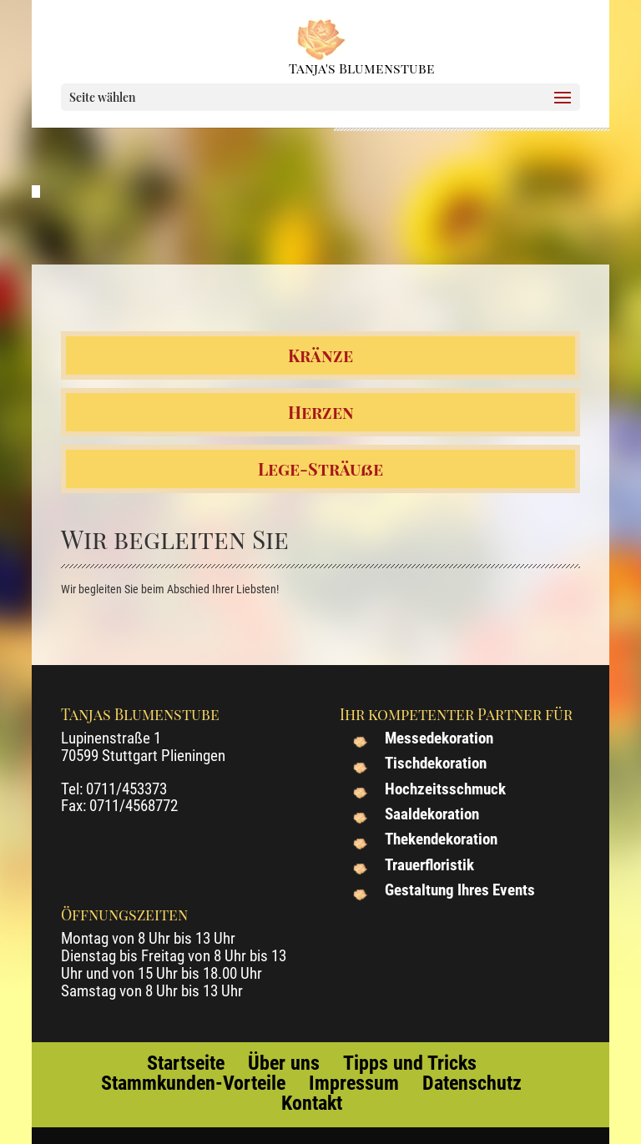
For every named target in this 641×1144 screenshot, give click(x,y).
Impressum (354, 1083)
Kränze (320, 355)
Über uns (284, 1063)
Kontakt (311, 1103)
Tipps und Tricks (410, 1063)
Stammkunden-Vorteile (193, 1083)
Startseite (186, 1063)
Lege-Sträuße (320, 468)
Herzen (321, 412)
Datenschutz (472, 1083)
